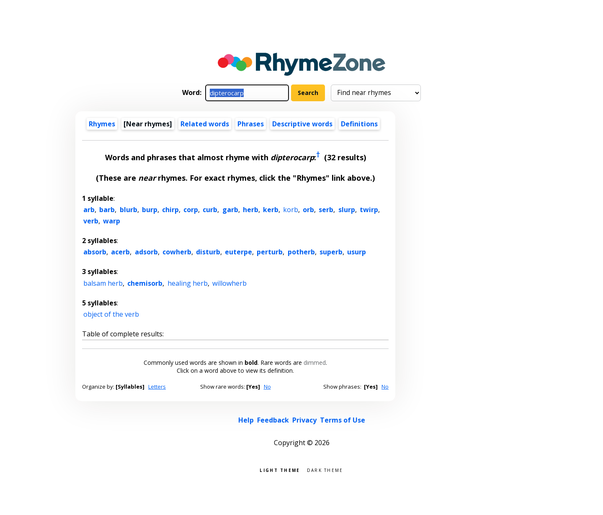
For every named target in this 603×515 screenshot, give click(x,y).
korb (290, 209)
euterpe (238, 251)
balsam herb (103, 283)
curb (210, 209)
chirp (170, 209)
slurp (346, 209)
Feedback (273, 420)
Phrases (250, 123)
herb (250, 209)
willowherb (229, 283)
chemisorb (144, 283)
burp (149, 209)
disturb (208, 251)
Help (246, 420)
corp (190, 209)
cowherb (176, 251)
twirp (369, 209)
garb (230, 209)
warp (111, 220)
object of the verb (111, 314)
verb (90, 220)
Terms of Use (342, 420)
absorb (94, 251)
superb (331, 251)
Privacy (304, 420)
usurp (356, 251)
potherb (301, 251)
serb (326, 209)
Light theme (280, 470)
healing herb (188, 283)
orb (308, 209)
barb (107, 209)
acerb (120, 251)
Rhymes (102, 123)
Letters (157, 386)
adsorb (146, 251)
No (267, 386)
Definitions (359, 123)
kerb (270, 209)
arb (89, 209)
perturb (270, 251)
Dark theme (325, 470)
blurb (128, 209)
